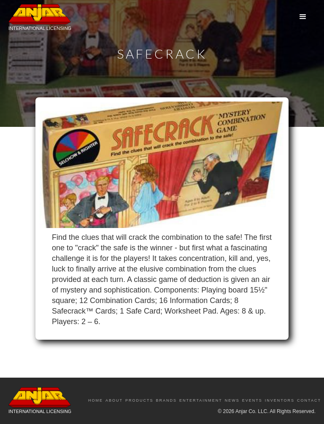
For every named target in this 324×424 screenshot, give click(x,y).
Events (252, 400)
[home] (39, 19)
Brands (166, 400)
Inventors (279, 400)
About (114, 400)
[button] (303, 17)
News (232, 400)
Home (95, 400)
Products (139, 400)
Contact (309, 400)
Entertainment (200, 400)
